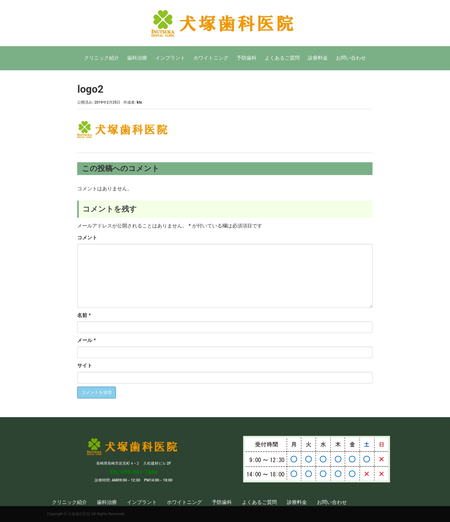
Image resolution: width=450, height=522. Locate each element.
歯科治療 (137, 58)
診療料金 (318, 58)
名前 (84, 315)
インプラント (170, 58)
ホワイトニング (210, 58)
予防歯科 (247, 58)
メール (86, 340)
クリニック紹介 (101, 58)
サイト (84, 365)
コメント (87, 238)
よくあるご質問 (282, 58)
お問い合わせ (351, 58)
